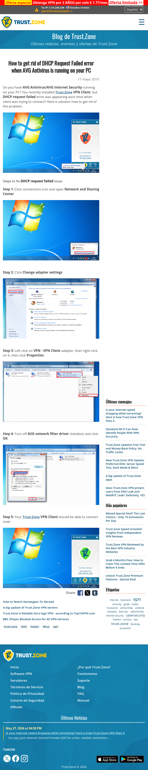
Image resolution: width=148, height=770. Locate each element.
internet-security (115, 615)
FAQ (80, 693)
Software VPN (21, 673)
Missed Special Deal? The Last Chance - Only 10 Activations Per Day (125, 517)
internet (114, 600)
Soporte (83, 680)
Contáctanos (87, 673)
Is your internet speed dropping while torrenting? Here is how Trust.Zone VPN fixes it (124, 415)
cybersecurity (135, 615)
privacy (127, 619)
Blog (80, 687)
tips (136, 619)
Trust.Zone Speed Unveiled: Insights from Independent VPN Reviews (124, 532)
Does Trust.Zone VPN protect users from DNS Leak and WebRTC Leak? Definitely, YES (125, 491)
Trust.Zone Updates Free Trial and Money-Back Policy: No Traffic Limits (125, 448)
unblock (139, 608)
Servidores (18, 680)
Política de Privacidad (27, 693)
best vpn (123, 611)
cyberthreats (137, 611)
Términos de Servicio (26, 687)
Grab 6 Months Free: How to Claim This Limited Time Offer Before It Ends (125, 563)
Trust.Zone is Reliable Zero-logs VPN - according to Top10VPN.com (49, 613)
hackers (117, 619)
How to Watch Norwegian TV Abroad (28, 602)
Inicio (14, 667)
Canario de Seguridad (27, 700)
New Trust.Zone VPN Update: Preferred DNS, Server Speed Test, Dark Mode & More (125, 463)
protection (125, 628)
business (126, 600)
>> (126, 2)
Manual (83, 700)
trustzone (112, 608)
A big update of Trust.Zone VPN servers (30, 607)
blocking (135, 624)
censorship (126, 608)
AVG (24, 626)
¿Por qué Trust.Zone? (94, 667)
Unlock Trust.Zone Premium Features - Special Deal (124, 577)
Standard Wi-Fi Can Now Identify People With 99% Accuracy (122, 432)
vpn (55, 626)
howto (35, 626)
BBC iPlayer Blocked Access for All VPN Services (36, 619)
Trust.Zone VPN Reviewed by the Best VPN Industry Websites (125, 548)
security (116, 604)
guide (127, 604)
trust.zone (10, 626)
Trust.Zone (63, 92)
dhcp (46, 626)
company (112, 611)
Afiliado (16, 707)
